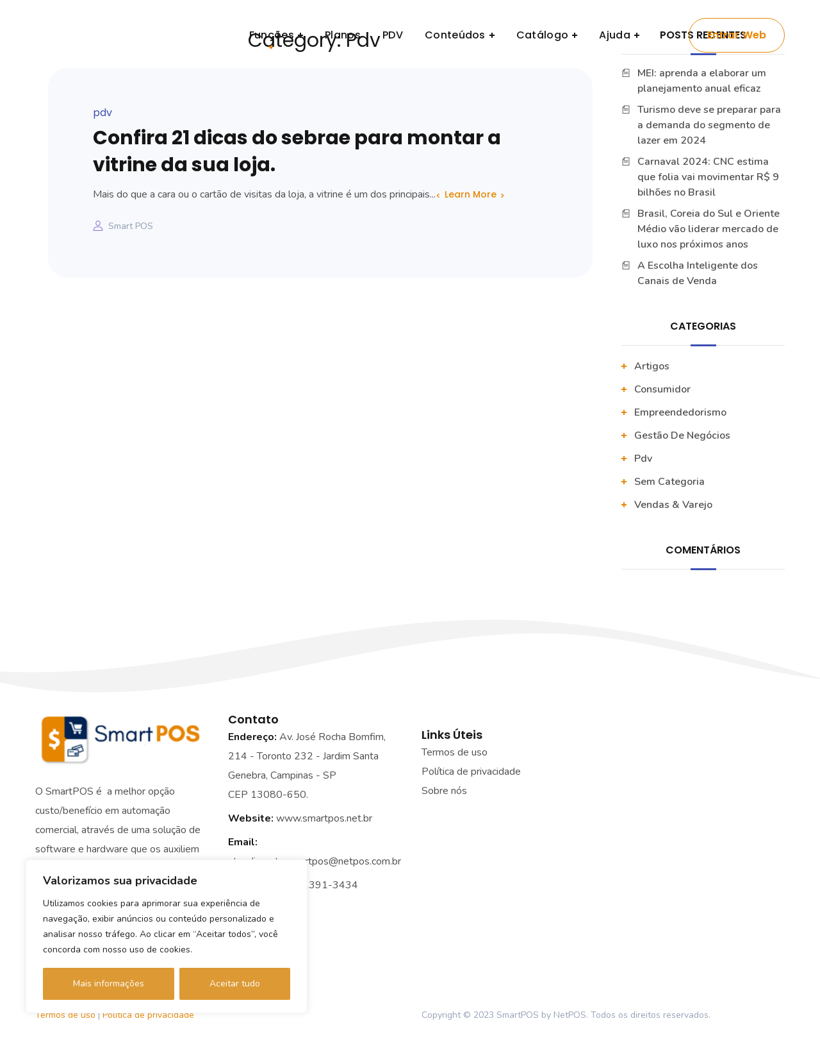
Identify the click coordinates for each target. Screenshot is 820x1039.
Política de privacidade (148, 1015)
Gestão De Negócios (682, 435)
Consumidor (662, 389)
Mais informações (108, 983)
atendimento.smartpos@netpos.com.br (314, 861)
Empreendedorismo (680, 412)
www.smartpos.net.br (324, 818)
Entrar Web (737, 35)
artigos (651, 366)
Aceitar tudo (234, 983)
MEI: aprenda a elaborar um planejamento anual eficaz (701, 81)
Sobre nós (444, 791)
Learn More (470, 194)
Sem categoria (669, 482)
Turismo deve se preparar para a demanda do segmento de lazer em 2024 (709, 125)
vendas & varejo (673, 505)
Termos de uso (455, 752)
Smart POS (130, 226)
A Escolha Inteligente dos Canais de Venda (697, 273)
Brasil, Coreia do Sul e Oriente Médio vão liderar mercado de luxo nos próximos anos (708, 229)
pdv (102, 112)
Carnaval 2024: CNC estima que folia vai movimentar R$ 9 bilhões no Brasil (708, 177)
